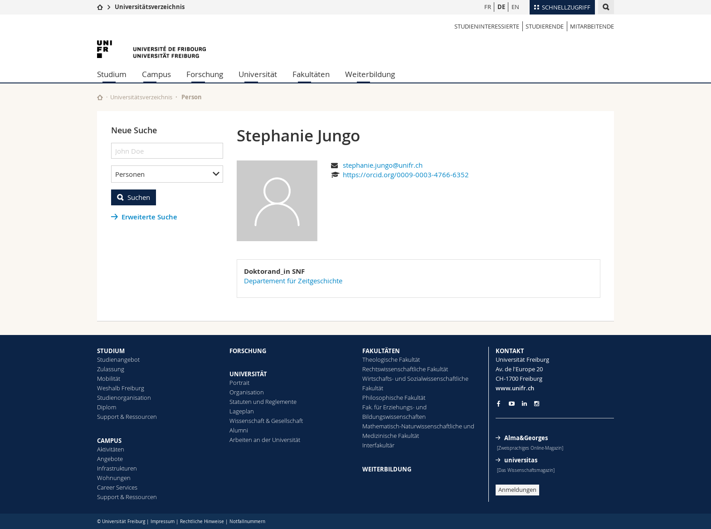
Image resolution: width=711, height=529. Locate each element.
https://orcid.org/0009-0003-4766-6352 (406, 174)
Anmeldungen (517, 489)
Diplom (106, 407)
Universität (258, 74)
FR (487, 7)
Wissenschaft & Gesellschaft (266, 421)
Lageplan (241, 411)
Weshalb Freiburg (120, 388)
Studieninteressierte (486, 26)
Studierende (545, 26)
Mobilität (108, 378)
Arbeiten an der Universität (264, 440)
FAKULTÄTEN (381, 351)
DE (501, 7)
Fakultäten (311, 74)
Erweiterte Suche (149, 217)
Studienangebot (118, 359)
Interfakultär (378, 445)
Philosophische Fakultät (393, 397)
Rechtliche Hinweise (202, 521)
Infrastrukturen (117, 468)
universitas (520, 460)
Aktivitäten (110, 449)
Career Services (117, 487)
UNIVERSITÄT (248, 374)
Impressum (163, 521)
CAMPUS (109, 441)
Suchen (138, 197)
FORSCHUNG (247, 351)
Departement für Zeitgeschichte (293, 280)
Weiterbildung (370, 74)
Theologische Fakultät (391, 359)
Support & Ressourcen (127, 417)
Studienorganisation (124, 397)
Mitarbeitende (592, 26)
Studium (112, 74)
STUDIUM (111, 351)
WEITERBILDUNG (386, 469)
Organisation (246, 392)
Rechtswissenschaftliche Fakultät (405, 369)
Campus (156, 74)
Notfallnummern (247, 521)
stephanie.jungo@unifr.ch (383, 165)
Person (191, 97)
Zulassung (110, 369)
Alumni (238, 430)
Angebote (110, 459)
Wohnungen (114, 478)
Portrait (239, 383)
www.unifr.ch (515, 388)
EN (515, 7)
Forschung (204, 74)
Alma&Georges (526, 438)
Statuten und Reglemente (263, 402)
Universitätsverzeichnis (150, 7)
